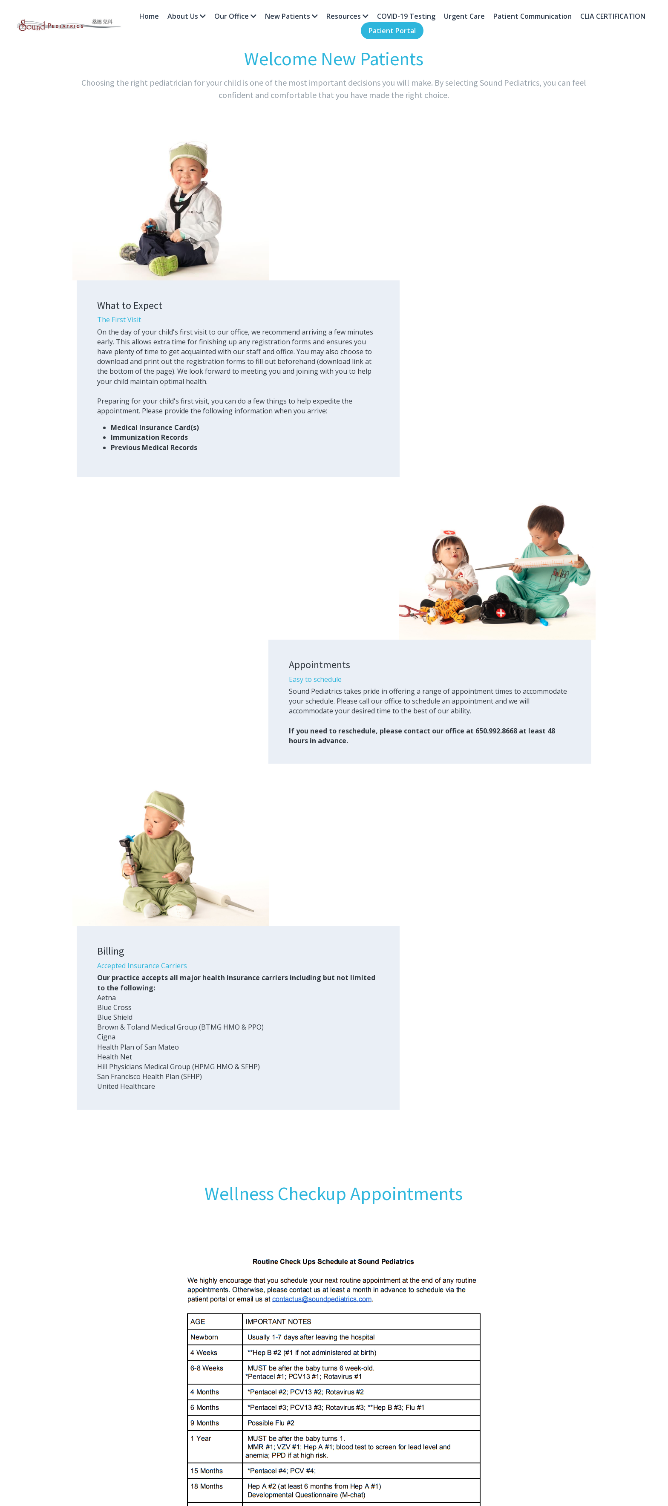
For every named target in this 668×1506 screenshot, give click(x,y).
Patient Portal (392, 30)
